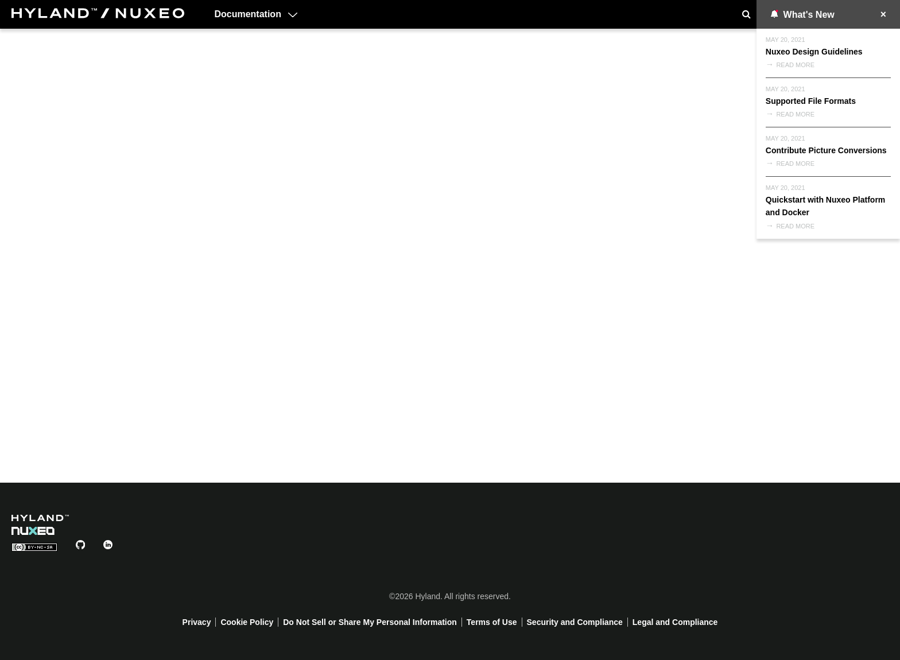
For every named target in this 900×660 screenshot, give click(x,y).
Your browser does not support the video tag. (450, 254)
